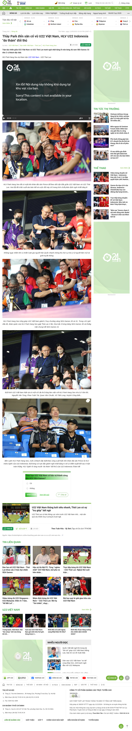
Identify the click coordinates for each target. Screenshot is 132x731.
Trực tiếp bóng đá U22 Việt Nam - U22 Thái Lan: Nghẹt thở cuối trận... (77, 570)
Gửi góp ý (21, 529)
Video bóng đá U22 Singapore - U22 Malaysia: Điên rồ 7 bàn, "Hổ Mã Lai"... (15, 600)
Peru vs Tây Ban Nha (82, 21)
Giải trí (51, 8)
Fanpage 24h (38, 678)
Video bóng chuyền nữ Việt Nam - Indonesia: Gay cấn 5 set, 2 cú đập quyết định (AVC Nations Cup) (119, 176)
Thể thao (118, 8)
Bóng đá (29, 8)
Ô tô (127, 8)
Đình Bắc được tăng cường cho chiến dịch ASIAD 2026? (81, 632)
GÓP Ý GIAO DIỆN (7, 728)
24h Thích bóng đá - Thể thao (69, 8)
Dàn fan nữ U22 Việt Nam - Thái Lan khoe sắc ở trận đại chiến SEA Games (16, 570)
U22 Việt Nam (33, 57)
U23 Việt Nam (13, 45)
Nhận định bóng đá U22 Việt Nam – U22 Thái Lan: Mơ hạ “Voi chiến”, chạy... (45, 600)
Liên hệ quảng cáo (12, 720)
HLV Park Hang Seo (50, 45)
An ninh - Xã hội (42, 685)
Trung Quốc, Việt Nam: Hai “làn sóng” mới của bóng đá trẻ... (12, 632)
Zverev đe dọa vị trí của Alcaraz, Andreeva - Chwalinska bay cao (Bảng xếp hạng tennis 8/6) (119, 188)
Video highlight (51, 13)
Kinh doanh (40, 8)
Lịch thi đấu (25, 13)
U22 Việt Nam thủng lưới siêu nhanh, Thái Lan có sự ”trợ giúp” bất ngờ (59, 509)
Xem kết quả (44, 495)
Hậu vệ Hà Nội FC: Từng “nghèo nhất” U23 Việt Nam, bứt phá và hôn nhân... (46, 570)
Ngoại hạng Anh (99, 13)
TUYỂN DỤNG (93, 720)
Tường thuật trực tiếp (68, 13)
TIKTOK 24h (72, 678)
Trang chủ (5, 31)
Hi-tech (98, 8)
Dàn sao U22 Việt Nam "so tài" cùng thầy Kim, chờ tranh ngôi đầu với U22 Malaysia (75, 663)
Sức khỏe (87, 8)
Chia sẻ (87, 45)
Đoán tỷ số (75, 3)
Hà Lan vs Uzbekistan (34, 21)
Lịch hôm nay (37, 13)
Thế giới (108, 8)
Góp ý (40, 720)
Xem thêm (6, 23)
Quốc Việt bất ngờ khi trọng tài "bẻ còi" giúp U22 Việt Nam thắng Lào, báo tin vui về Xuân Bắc (76, 650)
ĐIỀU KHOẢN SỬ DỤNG (76, 720)
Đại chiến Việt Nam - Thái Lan (30, 45)
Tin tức (18, 8)
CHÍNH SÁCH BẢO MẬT (55, 720)
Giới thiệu (30, 720)
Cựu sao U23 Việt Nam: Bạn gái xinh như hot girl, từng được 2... (34, 632)
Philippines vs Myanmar (106, 21)
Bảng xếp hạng (85, 13)
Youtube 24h (89, 678)
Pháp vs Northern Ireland (58, 21)
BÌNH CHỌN (31, 495)
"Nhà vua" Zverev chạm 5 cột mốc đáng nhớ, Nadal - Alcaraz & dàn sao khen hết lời (119, 213)
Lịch (88, 3)
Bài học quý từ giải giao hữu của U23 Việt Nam (77, 599)
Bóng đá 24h (55, 678)
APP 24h (8, 678)
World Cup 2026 (114, 13)
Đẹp (75, 685)
